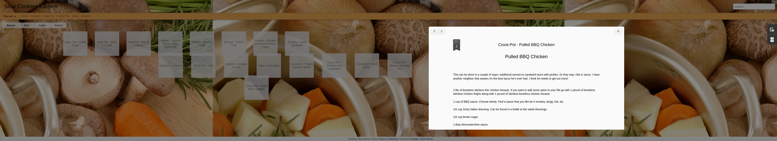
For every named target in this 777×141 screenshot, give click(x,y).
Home (24, 16)
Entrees (36, 16)
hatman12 (393, 139)
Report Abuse (426, 139)
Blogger (415, 139)
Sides (75, 16)
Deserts (86, 16)
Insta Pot (48, 16)
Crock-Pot (63, 16)
